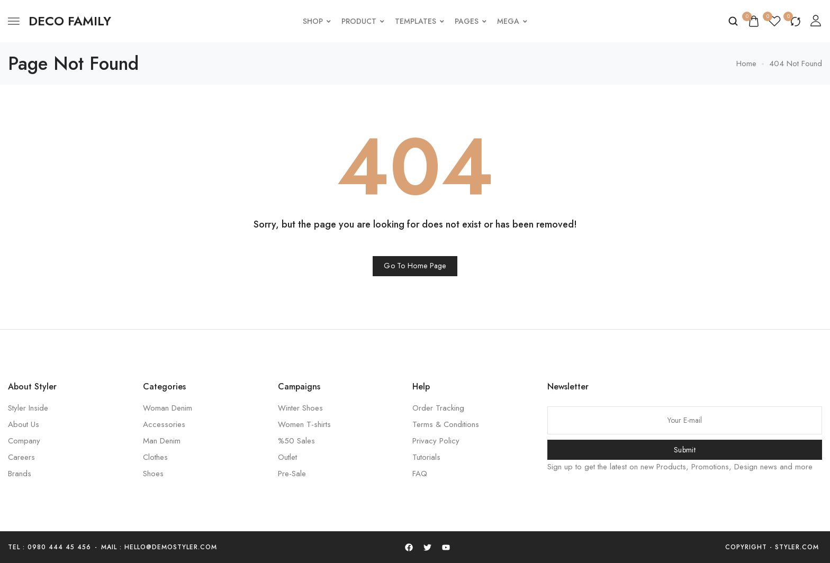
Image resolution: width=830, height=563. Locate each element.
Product (362, 21)
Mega (512, 21)
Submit (685, 449)
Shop (317, 21)
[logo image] (70, 21)
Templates (419, 21)
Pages (470, 21)
